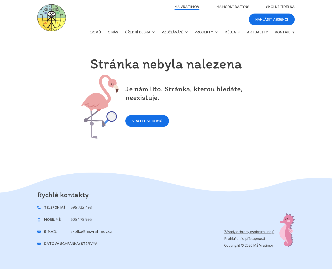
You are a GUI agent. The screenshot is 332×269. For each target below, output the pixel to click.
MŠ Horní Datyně (232, 6)
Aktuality (257, 32)
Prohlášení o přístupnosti (244, 238)
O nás (113, 32)
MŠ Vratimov (186, 6)
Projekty (204, 32)
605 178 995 (81, 219)
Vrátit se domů (147, 121)
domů (95, 32)
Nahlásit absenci (271, 19)
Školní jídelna (280, 6)
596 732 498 (81, 207)
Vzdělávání (173, 32)
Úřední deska (138, 32)
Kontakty (285, 32)
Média (230, 32)
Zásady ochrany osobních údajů (249, 231)
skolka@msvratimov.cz (91, 231)
